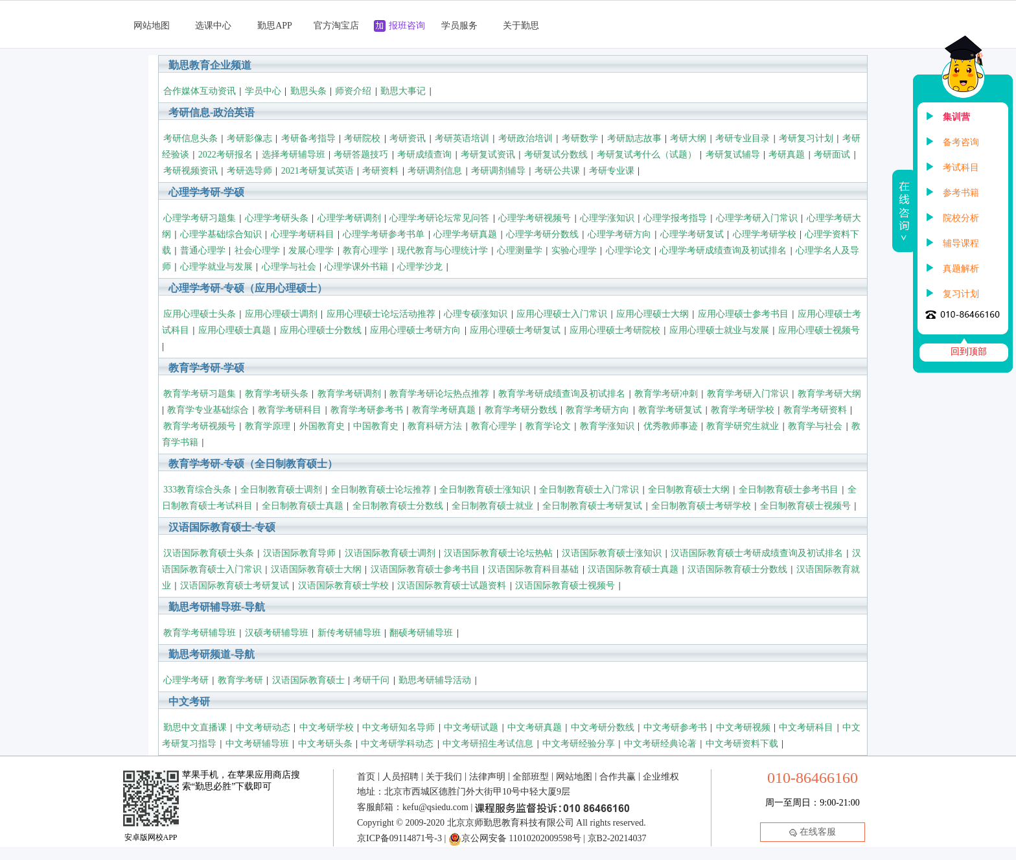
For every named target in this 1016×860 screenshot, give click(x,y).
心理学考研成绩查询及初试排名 (723, 250)
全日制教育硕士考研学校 (701, 506)
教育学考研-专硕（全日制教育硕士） (253, 463)
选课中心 (213, 25)
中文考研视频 (743, 727)
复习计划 (961, 294)
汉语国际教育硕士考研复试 (234, 585)
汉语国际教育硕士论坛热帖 (498, 553)
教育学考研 (240, 680)
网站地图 (151, 25)
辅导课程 (961, 243)
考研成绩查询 (424, 154)
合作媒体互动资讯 (199, 91)
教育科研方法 (435, 426)
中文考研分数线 (602, 727)
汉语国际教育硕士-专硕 (221, 527)
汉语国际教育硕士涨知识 (612, 553)
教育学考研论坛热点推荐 (439, 394)
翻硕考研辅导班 (421, 633)
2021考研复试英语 (317, 171)
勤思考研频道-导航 (211, 654)
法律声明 (487, 777)
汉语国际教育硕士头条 (208, 553)
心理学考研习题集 (199, 218)
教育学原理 (267, 426)
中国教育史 (375, 426)
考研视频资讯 (190, 171)
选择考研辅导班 (293, 154)
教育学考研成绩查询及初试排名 (561, 394)
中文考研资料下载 (742, 744)
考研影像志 (249, 138)
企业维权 (661, 777)
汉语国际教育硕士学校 (343, 585)
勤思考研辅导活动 (434, 680)
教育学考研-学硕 (206, 367)
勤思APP (274, 25)
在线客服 (812, 832)
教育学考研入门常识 (748, 394)
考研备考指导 (308, 138)
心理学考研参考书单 (383, 234)
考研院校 (362, 138)
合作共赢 (617, 777)
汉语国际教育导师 (299, 553)
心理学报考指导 (675, 218)
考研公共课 (557, 171)
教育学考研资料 (815, 410)
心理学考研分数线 (542, 234)
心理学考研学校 (764, 234)
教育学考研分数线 (521, 410)
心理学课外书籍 (356, 267)
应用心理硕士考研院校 (615, 330)
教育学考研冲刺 (666, 394)
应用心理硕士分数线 (321, 330)
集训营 (956, 117)
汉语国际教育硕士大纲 (316, 569)
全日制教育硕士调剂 (281, 489)
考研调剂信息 (435, 171)
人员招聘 (400, 777)
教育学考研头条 (276, 394)
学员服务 (459, 25)
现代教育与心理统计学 (442, 250)
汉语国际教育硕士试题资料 (451, 585)
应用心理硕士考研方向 (415, 330)
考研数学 (580, 138)
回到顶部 (969, 351)
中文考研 (189, 701)
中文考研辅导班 (257, 744)
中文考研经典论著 (660, 744)
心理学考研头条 (276, 218)
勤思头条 (308, 91)
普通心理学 (202, 250)
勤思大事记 (403, 91)
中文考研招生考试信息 (488, 744)
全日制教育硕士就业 (492, 506)
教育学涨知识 (607, 426)
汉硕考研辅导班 (276, 633)
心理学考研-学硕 (206, 192)
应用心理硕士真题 (234, 330)
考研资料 (380, 171)
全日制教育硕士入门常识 (589, 489)
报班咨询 (407, 25)
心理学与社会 (289, 267)
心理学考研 (186, 680)
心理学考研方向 (619, 234)
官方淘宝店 (336, 25)
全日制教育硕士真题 (302, 506)
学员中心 (263, 91)
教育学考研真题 (444, 410)
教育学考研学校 (742, 410)
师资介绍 (353, 91)
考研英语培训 (462, 138)
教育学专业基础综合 (208, 410)
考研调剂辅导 (498, 171)
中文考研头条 (325, 744)
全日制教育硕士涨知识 (484, 489)
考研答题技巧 (361, 154)
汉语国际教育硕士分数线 (737, 569)
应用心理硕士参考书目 (743, 314)
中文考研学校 (326, 727)
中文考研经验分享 (578, 744)
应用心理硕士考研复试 (515, 330)
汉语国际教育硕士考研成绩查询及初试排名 (757, 553)
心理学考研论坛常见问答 (439, 218)
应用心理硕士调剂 (281, 314)
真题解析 (961, 268)
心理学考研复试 (692, 234)
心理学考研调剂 (349, 218)
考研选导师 (249, 171)
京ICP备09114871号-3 (399, 838)
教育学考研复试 (670, 410)
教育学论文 (548, 426)
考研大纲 (688, 138)
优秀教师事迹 (670, 426)
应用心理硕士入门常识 (561, 314)
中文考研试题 (471, 727)
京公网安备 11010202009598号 (514, 838)
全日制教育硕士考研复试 (592, 506)
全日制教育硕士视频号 (805, 506)
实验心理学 (574, 250)
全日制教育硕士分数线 (397, 506)
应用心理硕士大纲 (652, 314)
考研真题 (786, 154)
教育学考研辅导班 (199, 633)
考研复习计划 (806, 138)
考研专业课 (611, 171)
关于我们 (444, 777)
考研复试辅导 (733, 154)
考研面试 (832, 154)
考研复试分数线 (556, 154)
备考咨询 (961, 142)
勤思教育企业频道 (209, 65)
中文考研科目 (806, 727)
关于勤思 (521, 25)
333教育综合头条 (197, 489)
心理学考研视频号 (534, 218)
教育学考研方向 (597, 410)
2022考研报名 (225, 154)
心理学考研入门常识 (757, 218)
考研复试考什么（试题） (647, 154)
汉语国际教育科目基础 (533, 569)
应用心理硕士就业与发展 (719, 330)
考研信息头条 (190, 138)
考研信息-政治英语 (211, 112)
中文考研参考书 (675, 727)
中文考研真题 (534, 727)
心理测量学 (519, 250)
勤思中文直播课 (195, 727)
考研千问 (371, 680)
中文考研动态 (263, 727)
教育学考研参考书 (366, 410)
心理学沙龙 (420, 267)
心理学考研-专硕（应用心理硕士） (247, 288)
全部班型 (531, 777)
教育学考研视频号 (199, 426)
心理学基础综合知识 (221, 234)
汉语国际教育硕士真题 (633, 569)
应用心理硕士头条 (199, 314)
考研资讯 (407, 138)
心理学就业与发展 (216, 267)
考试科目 (961, 167)
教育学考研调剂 (349, 394)
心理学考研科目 (302, 234)
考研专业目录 (742, 138)
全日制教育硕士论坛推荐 (381, 489)
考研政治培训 (525, 138)
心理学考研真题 (465, 234)
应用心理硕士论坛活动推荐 (381, 314)
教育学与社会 (815, 426)
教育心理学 (365, 250)
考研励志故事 (634, 138)
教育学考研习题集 (199, 394)
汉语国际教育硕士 (308, 680)
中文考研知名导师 (398, 727)
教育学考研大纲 (829, 394)
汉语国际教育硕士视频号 (565, 585)
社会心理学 (257, 250)
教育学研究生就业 (742, 426)
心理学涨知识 (607, 218)
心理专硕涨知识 (475, 314)
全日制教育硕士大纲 (689, 489)
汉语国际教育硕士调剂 (390, 553)
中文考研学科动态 (397, 744)
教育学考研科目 (289, 410)
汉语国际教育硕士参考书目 (425, 569)
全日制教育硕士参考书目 (788, 489)
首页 (366, 777)
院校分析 (961, 218)
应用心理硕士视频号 (819, 330)
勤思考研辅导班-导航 (216, 606)
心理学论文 (628, 250)
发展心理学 (311, 250)
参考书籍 (961, 193)
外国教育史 (322, 426)
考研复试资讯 (488, 154)
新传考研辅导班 (349, 633)
